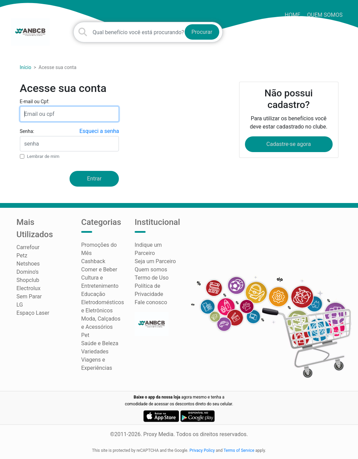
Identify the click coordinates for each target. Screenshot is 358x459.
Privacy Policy (202, 450)
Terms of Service (239, 450)
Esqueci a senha (99, 131)
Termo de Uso (152, 277)
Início (26, 67)
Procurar (202, 32)
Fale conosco (151, 302)
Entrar (94, 178)
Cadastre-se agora (289, 144)
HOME (292, 15)
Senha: (27, 131)
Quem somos (325, 15)
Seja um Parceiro (155, 261)
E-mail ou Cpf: (34, 101)
